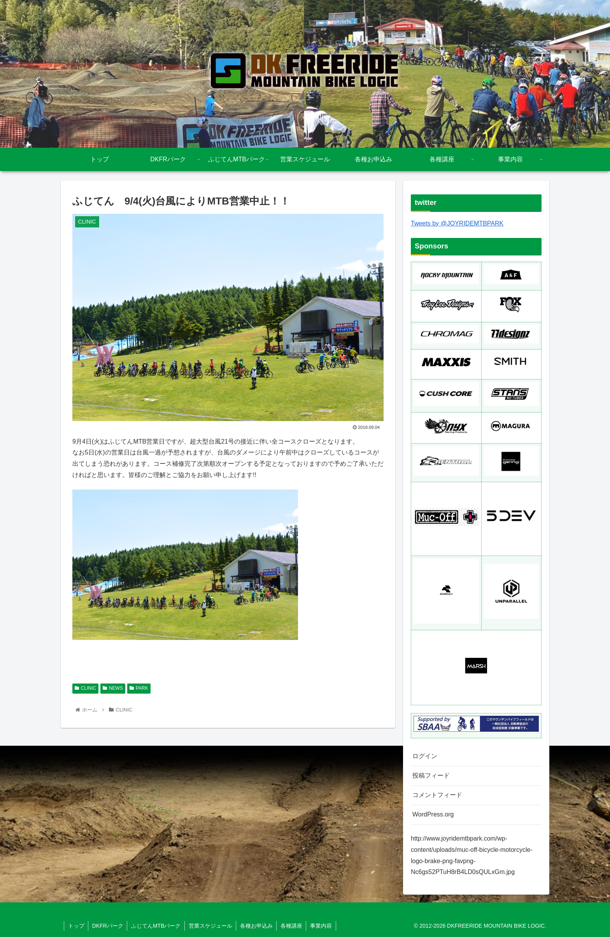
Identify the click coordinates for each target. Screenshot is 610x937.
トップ (76, 926)
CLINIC (85, 688)
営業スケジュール (211, 926)
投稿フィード (431, 775)
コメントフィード (437, 795)
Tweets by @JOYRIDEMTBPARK (457, 223)
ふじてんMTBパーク (157, 926)
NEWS (113, 688)
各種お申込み (258, 926)
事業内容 (323, 926)
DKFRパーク (108, 926)
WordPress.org (433, 814)
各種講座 (293, 926)
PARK (139, 688)
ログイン (424, 756)
